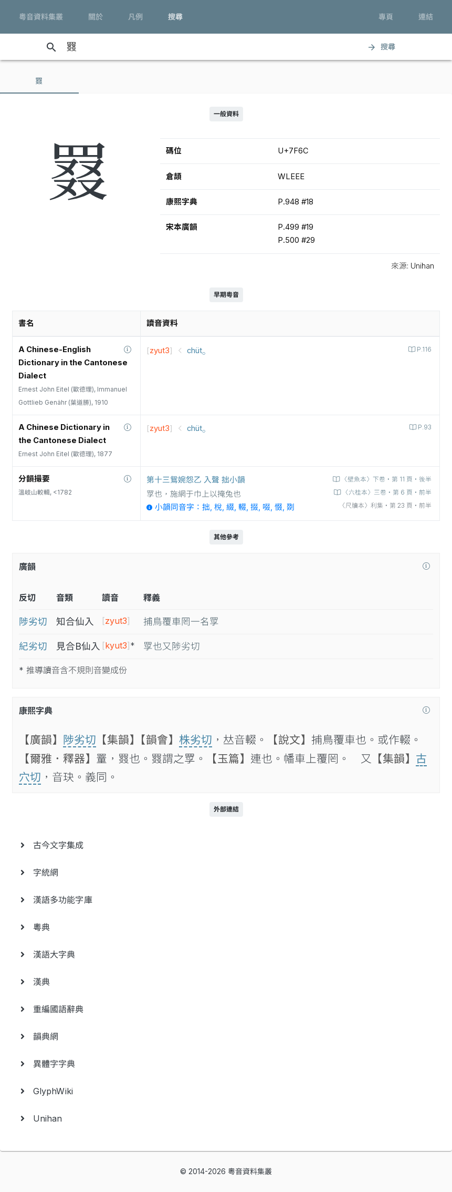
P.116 (423, 349)
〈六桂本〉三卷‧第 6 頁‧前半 (386, 492)
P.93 (424, 427)
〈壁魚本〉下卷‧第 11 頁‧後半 (386, 479)
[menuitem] (226, 845)
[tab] (39, 81)
